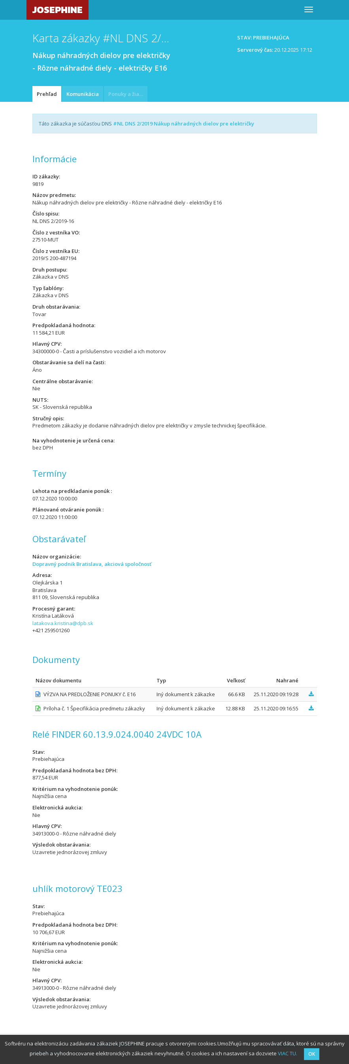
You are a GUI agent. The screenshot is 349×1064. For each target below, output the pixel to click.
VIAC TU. (287, 1053)
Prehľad (47, 93)
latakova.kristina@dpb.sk (62, 623)
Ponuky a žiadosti (127, 93)
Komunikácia (82, 93)
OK (311, 1054)
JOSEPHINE (57, 10)
